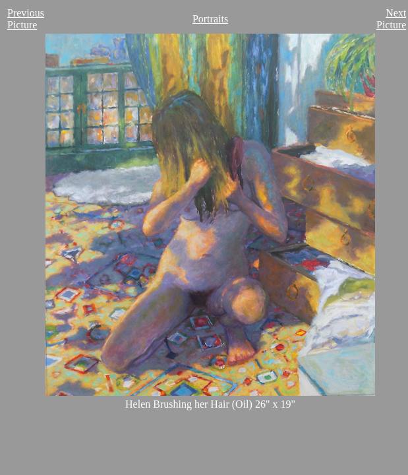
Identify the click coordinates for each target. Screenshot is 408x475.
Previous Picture (25, 18)
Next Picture (391, 18)
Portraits (210, 18)
